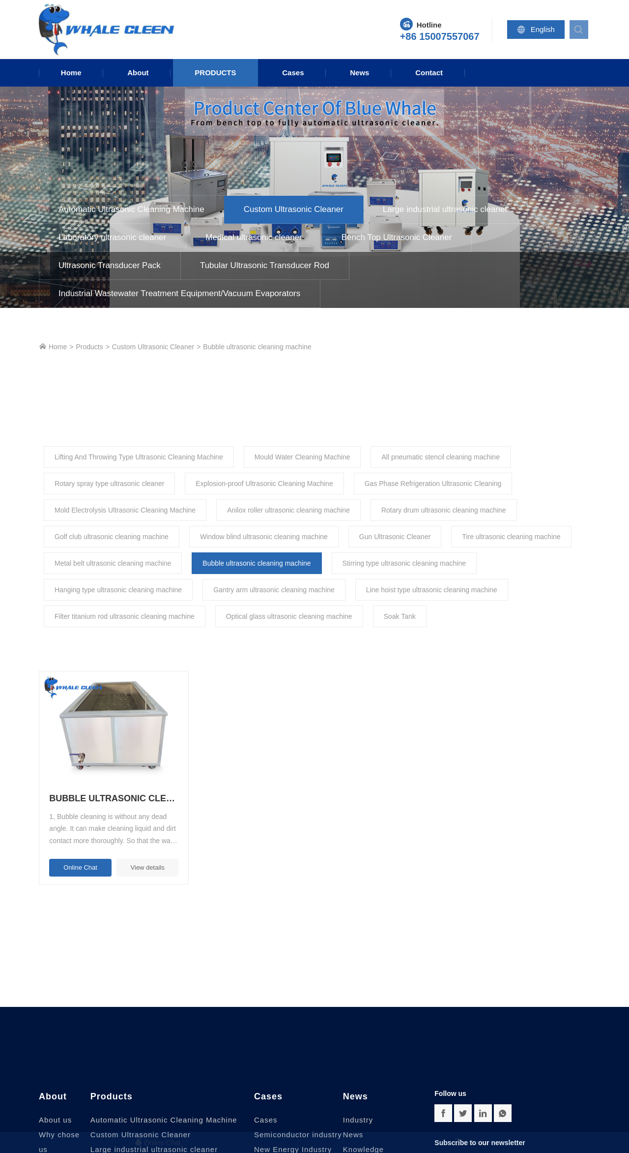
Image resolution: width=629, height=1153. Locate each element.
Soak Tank (400, 616)
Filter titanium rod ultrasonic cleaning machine (125, 616)
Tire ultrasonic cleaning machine (511, 537)
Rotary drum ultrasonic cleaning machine (443, 510)
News (359, 72)
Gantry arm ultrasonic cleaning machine (274, 590)
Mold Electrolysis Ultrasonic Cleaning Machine (125, 510)
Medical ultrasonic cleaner (253, 237)
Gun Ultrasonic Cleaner (395, 537)
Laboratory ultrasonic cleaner (112, 237)
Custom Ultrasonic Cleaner (293, 209)
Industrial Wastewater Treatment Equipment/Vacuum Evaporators (179, 293)
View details (130, 850)
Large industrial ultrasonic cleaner (445, 209)
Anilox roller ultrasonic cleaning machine (288, 510)
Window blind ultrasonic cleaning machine (264, 537)
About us (55, 1102)
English (538, 29)
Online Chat (75, 850)
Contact (429, 72)
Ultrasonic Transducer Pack (109, 265)
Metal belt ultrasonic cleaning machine (113, 563)
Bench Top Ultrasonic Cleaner (397, 237)
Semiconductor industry (298, 1117)
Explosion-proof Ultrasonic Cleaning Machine (264, 483)
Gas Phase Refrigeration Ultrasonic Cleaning (433, 483)
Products (215, 72)
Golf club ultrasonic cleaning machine (112, 537)
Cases (293, 72)
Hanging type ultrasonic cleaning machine (118, 590)
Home (71, 72)
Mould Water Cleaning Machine (302, 457)
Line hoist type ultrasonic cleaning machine (431, 590)
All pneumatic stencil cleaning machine (440, 457)
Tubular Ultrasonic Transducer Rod (264, 265)
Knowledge (363, 1132)
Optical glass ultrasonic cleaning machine (289, 616)
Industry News (358, 1110)
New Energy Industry (293, 1132)
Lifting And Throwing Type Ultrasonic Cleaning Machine (139, 457)
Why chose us (59, 1124)
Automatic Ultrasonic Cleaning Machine (131, 209)
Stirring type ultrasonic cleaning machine (404, 563)
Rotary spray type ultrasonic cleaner (109, 483)
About (137, 72)
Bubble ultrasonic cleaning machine (257, 347)
